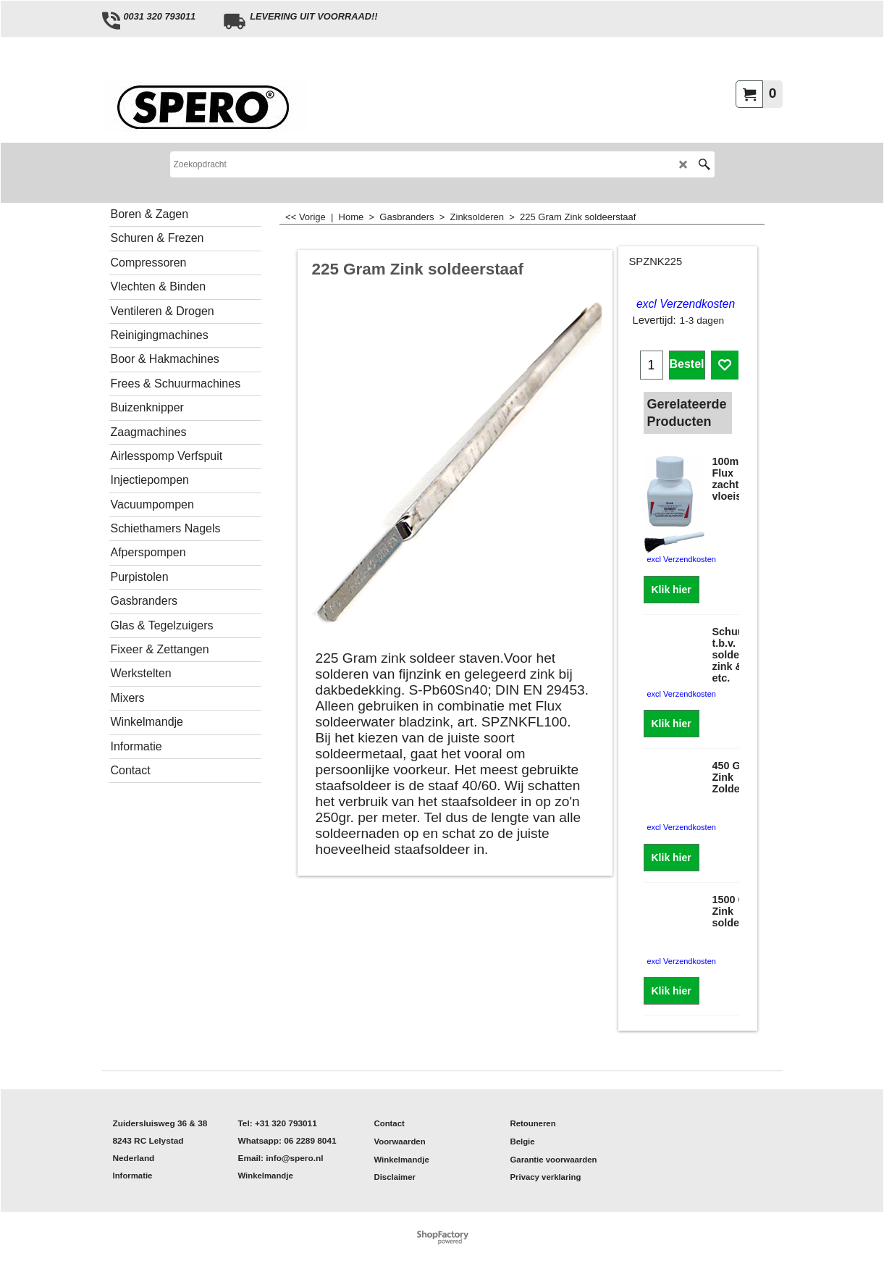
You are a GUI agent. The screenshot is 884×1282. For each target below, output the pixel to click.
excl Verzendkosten (685, 304)
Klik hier (671, 589)
